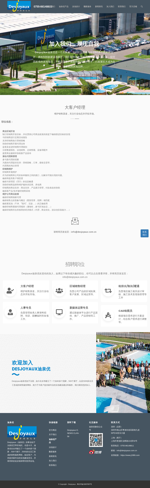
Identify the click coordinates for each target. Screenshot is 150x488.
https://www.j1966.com (130, 455)
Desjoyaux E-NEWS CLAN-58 (73, 433)
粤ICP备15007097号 (84, 484)
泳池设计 (53, 447)
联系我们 (145, 233)
